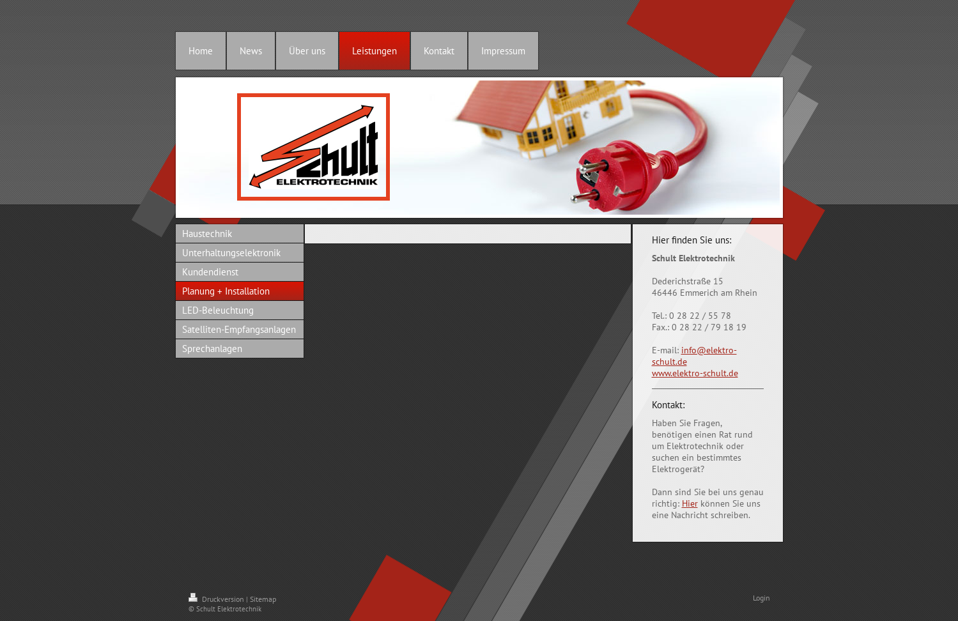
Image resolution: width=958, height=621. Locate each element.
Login (761, 597)
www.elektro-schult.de (695, 373)
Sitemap (263, 599)
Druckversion (217, 599)
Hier (690, 503)
